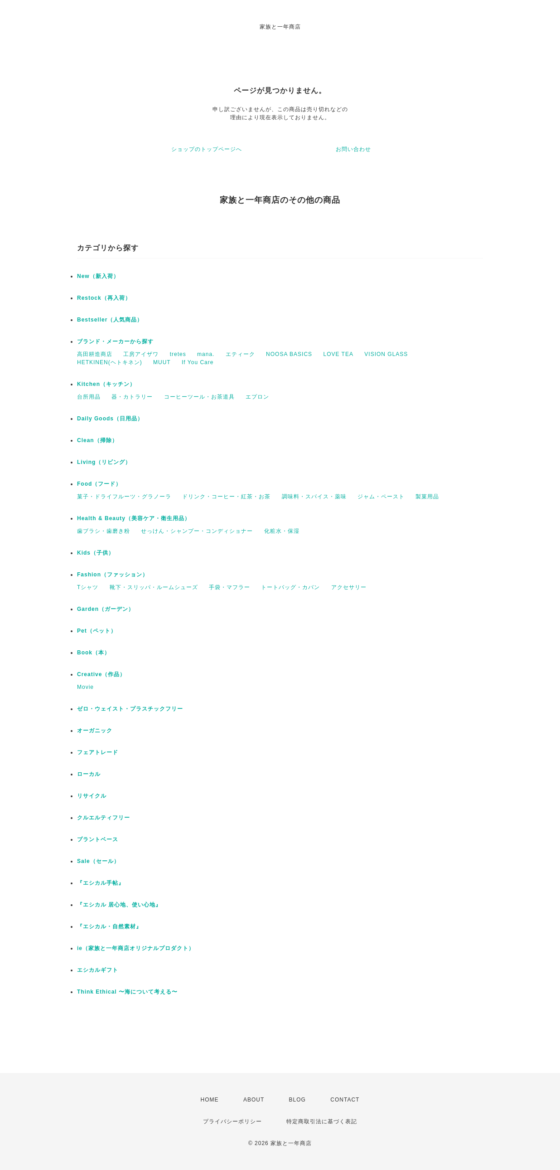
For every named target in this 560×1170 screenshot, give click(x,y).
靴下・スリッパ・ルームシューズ (154, 587)
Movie (85, 687)
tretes (178, 354)
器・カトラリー (132, 397)
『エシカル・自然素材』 (109, 926)
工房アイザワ (141, 354)
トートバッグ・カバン (290, 587)
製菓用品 (427, 496)
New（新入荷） (98, 276)
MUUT (162, 362)
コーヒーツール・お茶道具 (199, 397)
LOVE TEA (338, 354)
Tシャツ (87, 587)
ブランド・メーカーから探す (115, 341)
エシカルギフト (97, 970)
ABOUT (253, 1100)
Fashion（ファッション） (112, 574)
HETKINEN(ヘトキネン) (109, 362)
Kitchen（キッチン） (106, 384)
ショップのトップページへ (206, 149)
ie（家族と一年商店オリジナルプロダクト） (135, 948)
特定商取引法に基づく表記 (321, 1121)
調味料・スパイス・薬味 (314, 496)
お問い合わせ (353, 149)
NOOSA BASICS (289, 354)
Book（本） (93, 652)
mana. (205, 354)
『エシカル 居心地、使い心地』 (119, 905)
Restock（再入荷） (104, 298)
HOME (210, 1100)
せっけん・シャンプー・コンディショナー (197, 531)
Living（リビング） (104, 462)
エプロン (257, 397)
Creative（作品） (101, 674)
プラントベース (97, 839)
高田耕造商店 (94, 354)
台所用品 (89, 397)
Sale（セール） (98, 861)
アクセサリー (349, 587)
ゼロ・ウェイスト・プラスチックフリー (130, 709)
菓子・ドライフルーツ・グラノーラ (124, 496)
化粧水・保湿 (281, 531)
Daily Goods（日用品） (110, 418)
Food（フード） (99, 484)
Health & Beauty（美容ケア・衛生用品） (133, 518)
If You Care (197, 362)
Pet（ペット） (96, 631)
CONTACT (344, 1100)
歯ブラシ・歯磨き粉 (103, 531)
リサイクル (91, 796)
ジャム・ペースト (381, 496)
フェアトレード (97, 752)
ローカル (89, 774)
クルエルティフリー (103, 817)
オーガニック (94, 730)
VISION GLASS (386, 354)
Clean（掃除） (97, 440)
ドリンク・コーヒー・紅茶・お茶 (226, 496)
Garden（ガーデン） (105, 609)
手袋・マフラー (229, 587)
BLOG (297, 1100)
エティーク (240, 354)
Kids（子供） (95, 553)
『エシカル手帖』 (100, 883)
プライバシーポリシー (232, 1121)
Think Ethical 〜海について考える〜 (127, 992)
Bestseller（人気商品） (110, 320)
